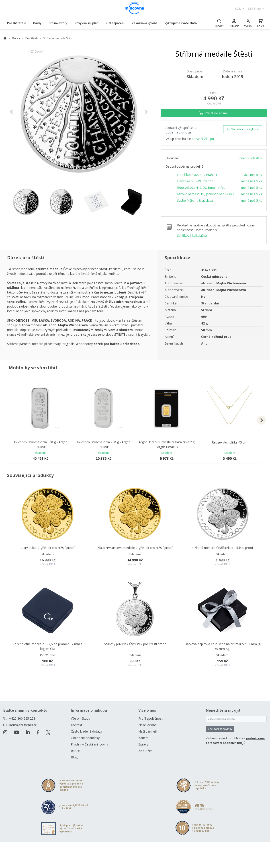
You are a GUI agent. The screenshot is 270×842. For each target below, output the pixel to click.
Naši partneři (147, 731)
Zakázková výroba (145, 23)
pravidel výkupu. (203, 139)
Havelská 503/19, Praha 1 (195, 181)
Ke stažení (145, 751)
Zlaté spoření (115, 23)
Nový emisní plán (86, 23)
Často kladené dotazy (86, 731)
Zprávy (143, 744)
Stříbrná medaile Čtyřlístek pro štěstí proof (222, 548)
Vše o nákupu (80, 718)
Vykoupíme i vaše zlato (181, 23)
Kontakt (76, 725)
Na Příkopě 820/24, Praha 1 (197, 175)
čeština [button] (255, 8)
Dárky (37, 23)
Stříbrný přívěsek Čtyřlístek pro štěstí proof (135, 644)
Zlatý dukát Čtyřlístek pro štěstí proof (47, 548)
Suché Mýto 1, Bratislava (195, 200)
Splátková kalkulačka (192, 235)
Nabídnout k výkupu (242, 129)
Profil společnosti (150, 718)
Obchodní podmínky (85, 738)
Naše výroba (147, 725)
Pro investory (58, 23)
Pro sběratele (16, 23)
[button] (20, 111)
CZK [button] (238, 8)
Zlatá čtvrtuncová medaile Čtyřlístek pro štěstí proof (134, 548)
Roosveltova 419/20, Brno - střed (201, 187)
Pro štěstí (31, 38)
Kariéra (143, 738)
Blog (74, 757)
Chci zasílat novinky (220, 729)
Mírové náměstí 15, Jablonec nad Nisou (205, 194)
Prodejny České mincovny (89, 744)
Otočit (37, 53)
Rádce (75, 751)
